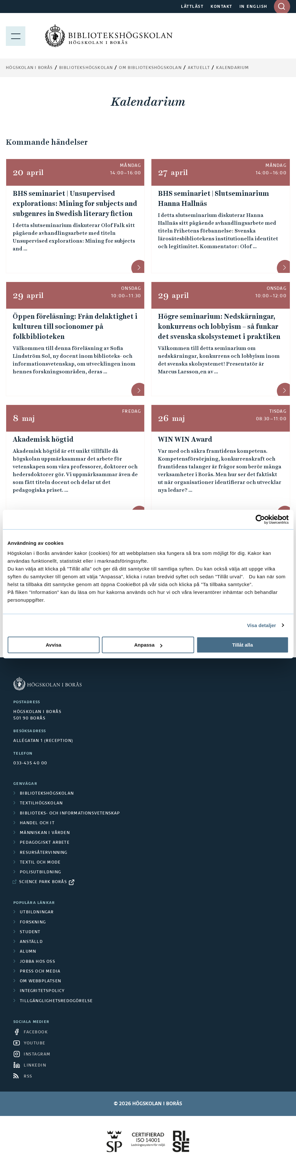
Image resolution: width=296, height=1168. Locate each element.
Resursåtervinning (43, 853)
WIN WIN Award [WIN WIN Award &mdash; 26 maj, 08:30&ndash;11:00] (185, 439)
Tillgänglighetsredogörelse (56, 1001)
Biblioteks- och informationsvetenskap (70, 813)
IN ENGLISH (253, 7)
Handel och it (37, 823)
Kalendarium (232, 68)
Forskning (33, 922)
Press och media (40, 971)
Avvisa (53, 645)
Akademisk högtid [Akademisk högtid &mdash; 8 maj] (43, 439)
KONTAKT (221, 7)
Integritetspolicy (42, 991)
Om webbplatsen (40, 981)
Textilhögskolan (41, 803)
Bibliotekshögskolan (86, 68)
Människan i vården (45, 833)
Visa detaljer (261, 625)
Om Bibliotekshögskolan (150, 68)
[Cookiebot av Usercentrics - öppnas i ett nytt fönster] (260, 519)
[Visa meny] (15, 36)
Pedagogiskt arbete (45, 842)
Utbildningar (37, 912)
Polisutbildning (40, 872)
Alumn (28, 951)
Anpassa (148, 645)
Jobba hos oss (37, 962)
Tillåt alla (242, 645)
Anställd (31, 942)
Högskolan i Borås (29, 68)
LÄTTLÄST (192, 7)
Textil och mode (40, 862)
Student (30, 932)
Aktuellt (199, 68)
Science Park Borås (43, 882)
